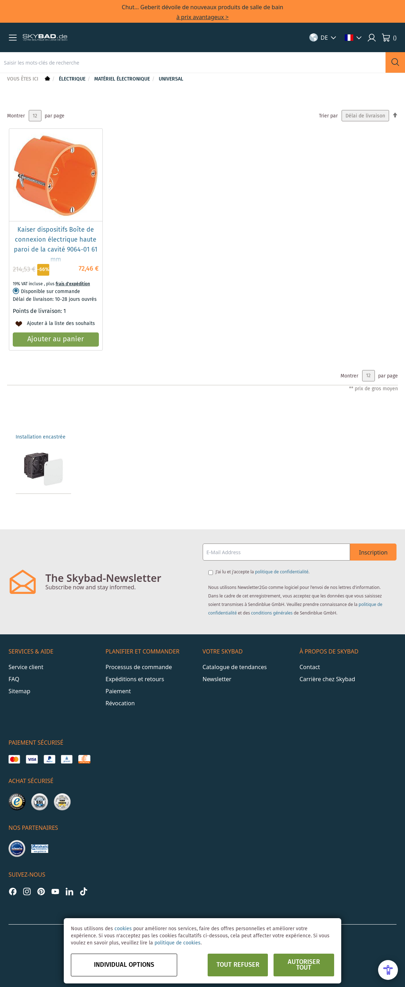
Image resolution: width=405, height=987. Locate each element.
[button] (13, 37)
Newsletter (217, 679)
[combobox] (193, 62)
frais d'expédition (73, 284)
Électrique (73, 79)
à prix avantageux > (202, 17)
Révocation (120, 703)
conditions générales (272, 613)
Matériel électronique (122, 79)
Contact (309, 667)
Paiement (118, 691)
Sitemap (19, 691)
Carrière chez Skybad (327, 679)
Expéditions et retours (135, 679)
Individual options (124, 965)
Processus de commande (139, 667)
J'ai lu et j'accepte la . (263, 572)
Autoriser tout (304, 965)
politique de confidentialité (282, 572)
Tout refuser (237, 965)
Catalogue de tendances (235, 667)
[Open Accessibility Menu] (388, 970)
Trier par (328, 116)
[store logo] (45, 37)
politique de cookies (177, 943)
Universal (171, 79)
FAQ (14, 679)
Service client (26, 667)
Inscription (373, 552)
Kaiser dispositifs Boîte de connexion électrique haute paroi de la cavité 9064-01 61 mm (55, 245)
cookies (123, 929)
